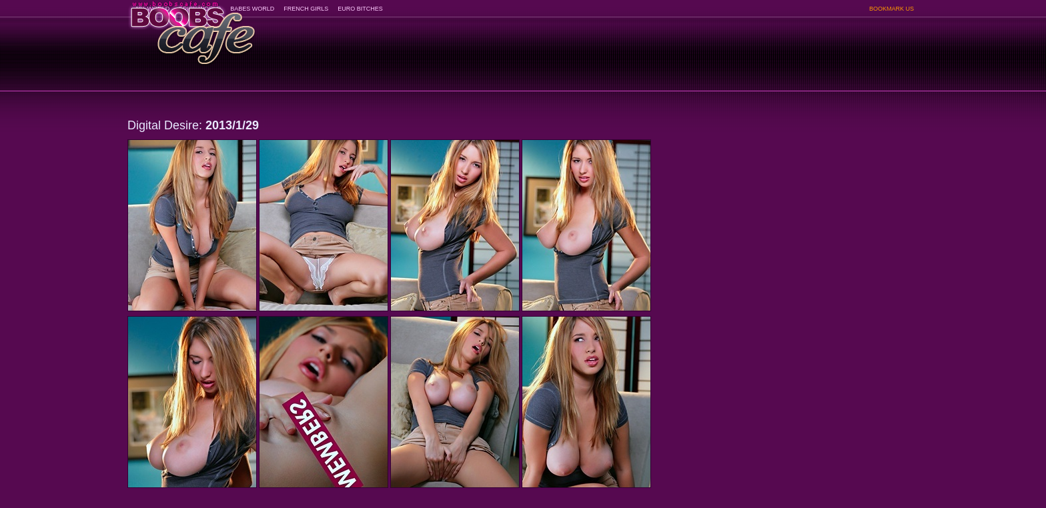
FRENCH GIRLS (306, 8)
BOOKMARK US (891, 8)
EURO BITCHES (360, 8)
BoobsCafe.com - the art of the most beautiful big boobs (191, 28)
